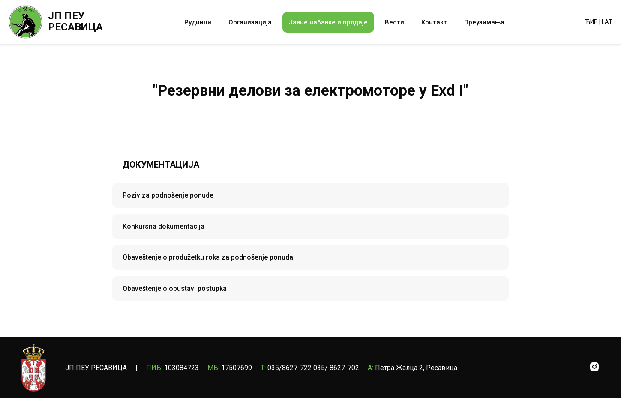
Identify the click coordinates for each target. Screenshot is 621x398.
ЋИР (591, 21)
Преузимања (484, 22)
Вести (394, 22)
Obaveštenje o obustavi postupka (175, 288)
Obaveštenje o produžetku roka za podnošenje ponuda (208, 257)
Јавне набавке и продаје (328, 22)
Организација (250, 22)
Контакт (434, 22)
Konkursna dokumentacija (163, 226)
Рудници (197, 22)
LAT (607, 21)
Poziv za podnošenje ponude (168, 195)
